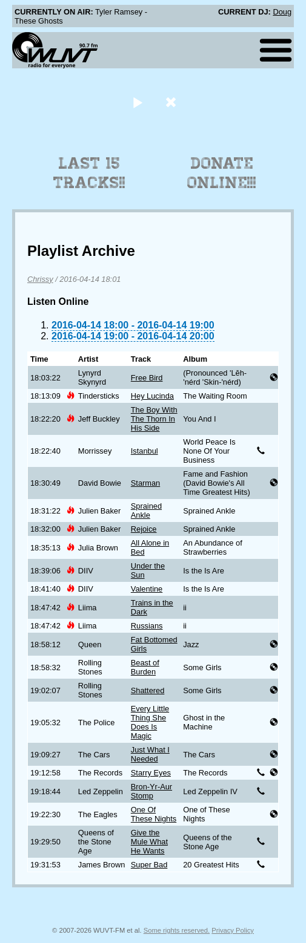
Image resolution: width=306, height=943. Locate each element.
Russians (147, 625)
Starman (145, 483)
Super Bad (149, 864)
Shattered (148, 690)
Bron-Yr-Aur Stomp (151, 791)
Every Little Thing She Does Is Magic (150, 722)
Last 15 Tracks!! (89, 173)
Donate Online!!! (221, 173)
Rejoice (144, 528)
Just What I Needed (150, 754)
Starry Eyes (151, 772)
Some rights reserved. (177, 930)
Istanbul (144, 450)
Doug (282, 11)
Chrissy (40, 279)
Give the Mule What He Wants (149, 841)
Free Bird (147, 377)
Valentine (146, 588)
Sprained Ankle (146, 510)
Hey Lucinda (152, 395)
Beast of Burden (145, 667)
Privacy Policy (232, 930)
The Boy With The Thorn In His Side (154, 418)
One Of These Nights (153, 814)
